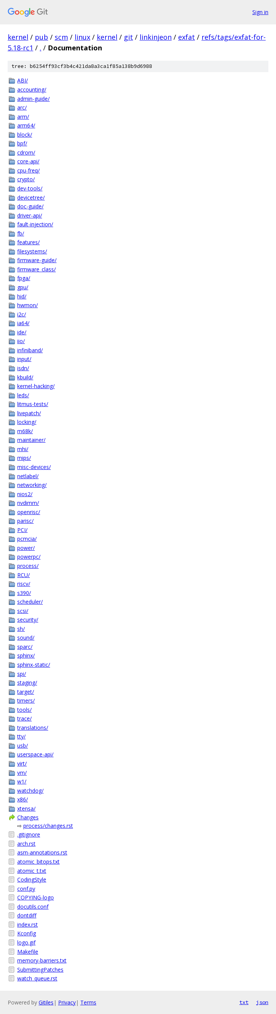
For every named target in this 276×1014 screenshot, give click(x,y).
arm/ (23, 116)
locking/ (26, 422)
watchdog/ (30, 790)
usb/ (22, 745)
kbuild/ (25, 377)
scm (61, 37)
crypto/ (26, 179)
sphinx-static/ (33, 664)
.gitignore (28, 834)
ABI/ (22, 80)
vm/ (22, 772)
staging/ (27, 682)
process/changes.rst (48, 825)
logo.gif (26, 942)
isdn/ (23, 368)
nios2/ (24, 494)
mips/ (24, 457)
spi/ (21, 673)
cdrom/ (26, 152)
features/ (28, 242)
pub (41, 37)
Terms (88, 1002)
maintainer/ (31, 439)
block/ (24, 134)
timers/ (26, 700)
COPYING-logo (35, 897)
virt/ (22, 763)
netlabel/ (28, 476)
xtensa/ (26, 808)
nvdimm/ (28, 502)
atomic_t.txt (31, 870)
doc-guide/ (30, 206)
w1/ (21, 781)
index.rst (27, 924)
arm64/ (26, 125)
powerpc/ (29, 556)
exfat (186, 37)
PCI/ (22, 530)
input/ (24, 359)
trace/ (24, 718)
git (128, 37)
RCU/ (23, 575)
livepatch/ (29, 413)
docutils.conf (33, 906)
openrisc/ (28, 512)
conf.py (26, 888)
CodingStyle (31, 879)
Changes (28, 817)
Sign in (260, 12)
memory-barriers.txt (42, 960)
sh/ (21, 628)
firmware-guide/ (37, 260)
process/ (28, 565)
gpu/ (22, 287)
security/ (27, 619)
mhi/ (22, 449)
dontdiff (26, 915)
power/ (26, 547)
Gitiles (46, 1002)
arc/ (22, 107)
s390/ (24, 592)
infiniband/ (30, 350)
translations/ (32, 727)
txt (243, 1002)
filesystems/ (32, 251)
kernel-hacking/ (36, 386)
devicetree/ (31, 197)
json (262, 1002)
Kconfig (26, 933)
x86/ (22, 799)
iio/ (21, 341)
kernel (18, 37)
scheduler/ (30, 601)
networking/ (32, 484)
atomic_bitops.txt (38, 861)
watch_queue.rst (37, 978)
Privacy (67, 1002)
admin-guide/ (33, 98)
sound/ (25, 637)
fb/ (20, 233)
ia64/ (23, 323)
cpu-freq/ (28, 170)
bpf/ (22, 143)
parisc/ (25, 520)
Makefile (27, 951)
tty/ (21, 736)
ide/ (21, 332)
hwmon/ (27, 305)
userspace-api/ (35, 754)
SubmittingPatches (40, 969)
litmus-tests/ (32, 404)
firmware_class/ (36, 269)
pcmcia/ (27, 538)
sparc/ (24, 646)
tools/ (24, 709)
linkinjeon (156, 37)
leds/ (23, 395)
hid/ (21, 296)
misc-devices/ (34, 467)
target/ (25, 691)
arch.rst (26, 843)
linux (82, 37)
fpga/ (23, 278)
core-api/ (28, 161)
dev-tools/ (29, 188)
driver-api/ (29, 215)
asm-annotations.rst (42, 852)
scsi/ (22, 610)
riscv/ (23, 583)
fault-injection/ (35, 224)
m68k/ (25, 431)
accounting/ (31, 89)
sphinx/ (26, 655)
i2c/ (21, 314)
